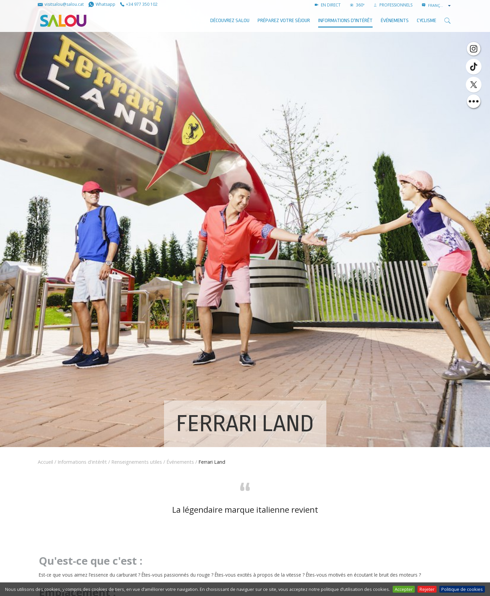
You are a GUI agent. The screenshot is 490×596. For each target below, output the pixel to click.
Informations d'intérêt (345, 20)
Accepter (404, 589)
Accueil (45, 462)
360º (357, 5)
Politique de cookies (462, 589)
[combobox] (440, 5)
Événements (180, 462)
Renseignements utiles (136, 462)
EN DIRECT (328, 5)
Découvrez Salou (229, 20)
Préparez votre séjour (284, 20)
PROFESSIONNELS (393, 5)
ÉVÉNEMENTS (395, 20)
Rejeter (427, 589)
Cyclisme (426, 20)
